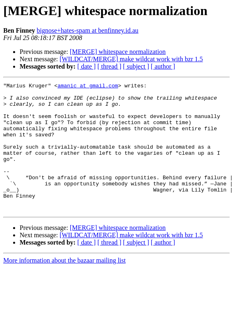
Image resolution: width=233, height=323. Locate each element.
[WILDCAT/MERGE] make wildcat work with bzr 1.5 (131, 59)
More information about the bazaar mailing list (64, 286)
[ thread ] (109, 66)
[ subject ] (136, 66)
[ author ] (163, 66)
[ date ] (86, 66)
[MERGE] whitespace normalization (118, 51)
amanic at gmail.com (88, 86)
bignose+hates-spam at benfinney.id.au (88, 30)
